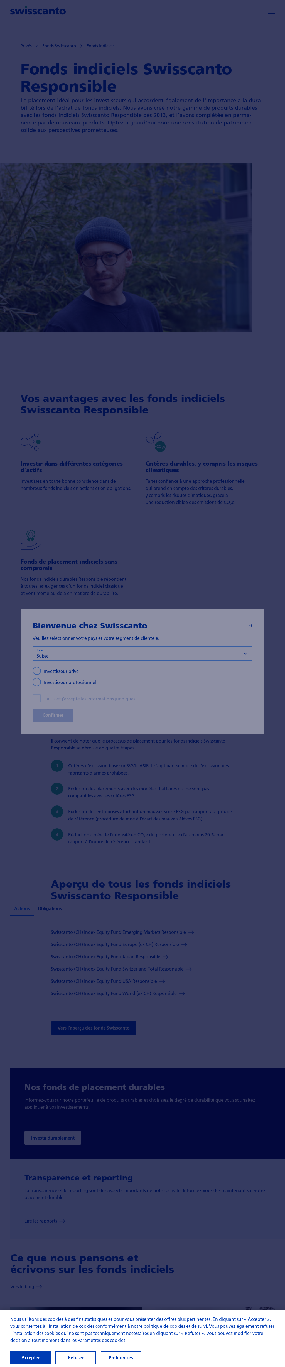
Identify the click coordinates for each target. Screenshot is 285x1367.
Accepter (30, 1359)
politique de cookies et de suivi (175, 1327)
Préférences (121, 1359)
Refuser (76, 1359)
